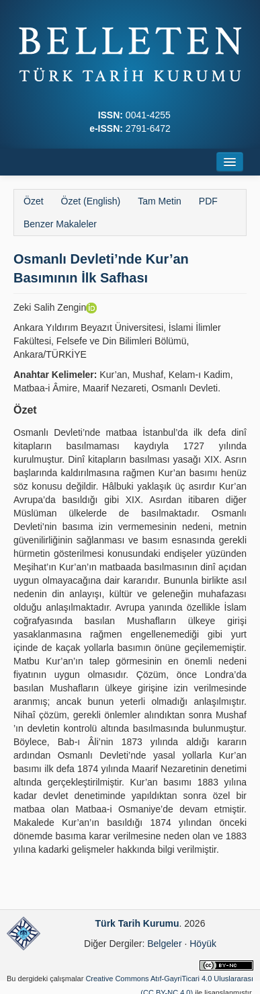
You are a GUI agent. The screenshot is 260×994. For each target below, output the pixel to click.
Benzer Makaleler (60, 224)
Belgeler (164, 943)
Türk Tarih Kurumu (137, 923)
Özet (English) (91, 201)
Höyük (202, 943)
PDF (208, 201)
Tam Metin (159, 201)
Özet (34, 201)
